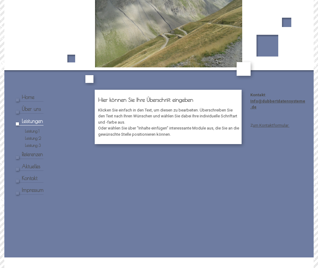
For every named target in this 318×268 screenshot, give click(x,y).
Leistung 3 (33, 145)
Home (28, 97)
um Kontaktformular (271, 125)
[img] (159, 43)
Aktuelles (31, 166)
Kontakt (29, 178)
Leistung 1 (32, 131)
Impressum (32, 190)
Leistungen (32, 121)
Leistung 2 (33, 138)
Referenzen (32, 154)
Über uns (31, 109)
